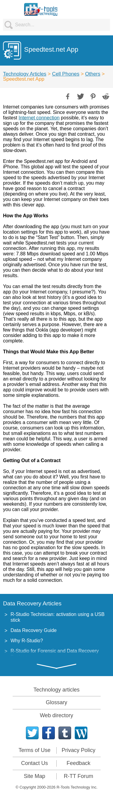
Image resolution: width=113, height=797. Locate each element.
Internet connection (39, 117)
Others (92, 74)
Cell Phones (66, 74)
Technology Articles (24, 74)
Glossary (56, 702)
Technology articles (56, 690)
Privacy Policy (78, 750)
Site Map (34, 776)
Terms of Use (34, 750)
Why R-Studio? (27, 640)
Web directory (56, 715)
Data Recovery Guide (34, 630)
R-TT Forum (78, 776)
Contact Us (34, 763)
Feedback (78, 763)
